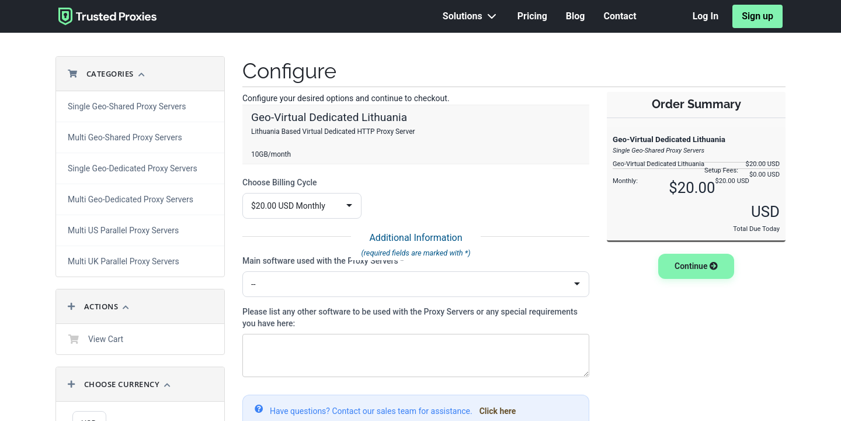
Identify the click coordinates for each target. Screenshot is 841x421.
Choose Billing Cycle (279, 182)
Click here (497, 411)
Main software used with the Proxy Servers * (323, 260)
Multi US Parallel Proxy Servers (123, 230)
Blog (575, 16)
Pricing (532, 16)
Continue (696, 266)
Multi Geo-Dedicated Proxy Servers (130, 199)
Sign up (757, 16)
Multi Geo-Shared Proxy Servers (125, 137)
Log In (705, 16)
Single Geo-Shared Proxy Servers (127, 106)
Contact (619, 16)
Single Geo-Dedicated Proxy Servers (132, 168)
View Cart (95, 339)
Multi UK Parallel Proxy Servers (123, 261)
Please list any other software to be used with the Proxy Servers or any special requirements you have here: (410, 317)
